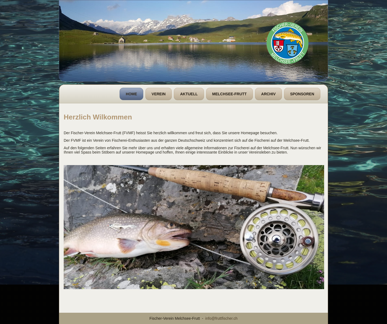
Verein (159, 94)
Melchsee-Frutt (229, 94)
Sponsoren (302, 94)
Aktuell (189, 94)
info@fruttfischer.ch (221, 318)
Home (131, 94)
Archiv (268, 94)
